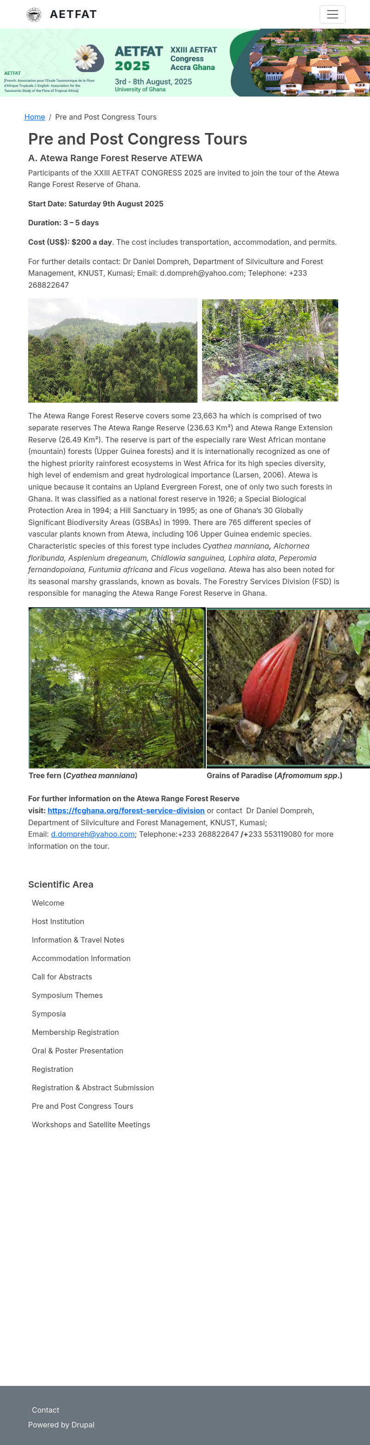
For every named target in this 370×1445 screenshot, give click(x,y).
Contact (45, 1410)
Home (34, 116)
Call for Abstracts (62, 976)
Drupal (83, 1424)
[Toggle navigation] (333, 14)
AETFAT (74, 14)
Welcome (48, 902)
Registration (52, 1069)
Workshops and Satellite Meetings (91, 1124)
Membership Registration (75, 1032)
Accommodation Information (81, 958)
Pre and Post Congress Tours (82, 1106)
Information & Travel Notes (78, 939)
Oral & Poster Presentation (78, 1050)
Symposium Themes (67, 995)
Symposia (49, 1013)
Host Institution (58, 921)
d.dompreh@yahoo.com (93, 834)
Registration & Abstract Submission (93, 1087)
